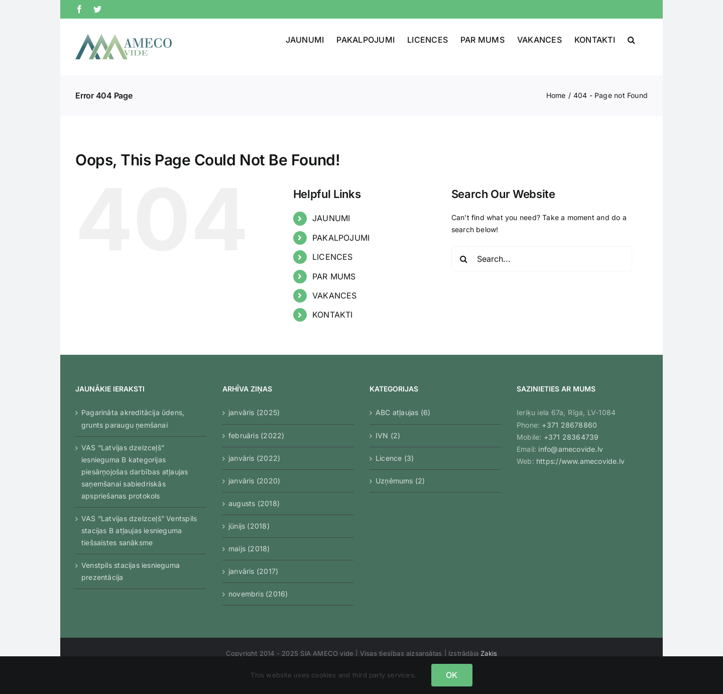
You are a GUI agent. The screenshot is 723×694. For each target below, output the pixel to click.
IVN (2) (388, 435)
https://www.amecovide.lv (580, 461)
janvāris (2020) (254, 480)
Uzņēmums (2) (400, 480)
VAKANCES (334, 295)
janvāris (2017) (253, 571)
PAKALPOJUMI (341, 238)
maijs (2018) (249, 548)
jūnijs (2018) (249, 526)
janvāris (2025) (254, 412)
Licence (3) (395, 458)
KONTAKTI (332, 315)
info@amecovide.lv (570, 449)
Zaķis (488, 653)
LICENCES (332, 257)
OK (451, 675)
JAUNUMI (331, 218)
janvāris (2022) (254, 458)
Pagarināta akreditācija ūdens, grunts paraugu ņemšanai (132, 418)
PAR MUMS (334, 276)
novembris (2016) (258, 593)
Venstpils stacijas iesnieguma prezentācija (130, 571)
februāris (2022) (256, 435)
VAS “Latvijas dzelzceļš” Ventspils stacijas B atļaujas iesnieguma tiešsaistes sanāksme (139, 530)
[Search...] (541, 258)
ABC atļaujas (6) (403, 412)
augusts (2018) (254, 503)
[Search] (463, 258)
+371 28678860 (569, 425)
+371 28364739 (571, 437)
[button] (631, 40)
